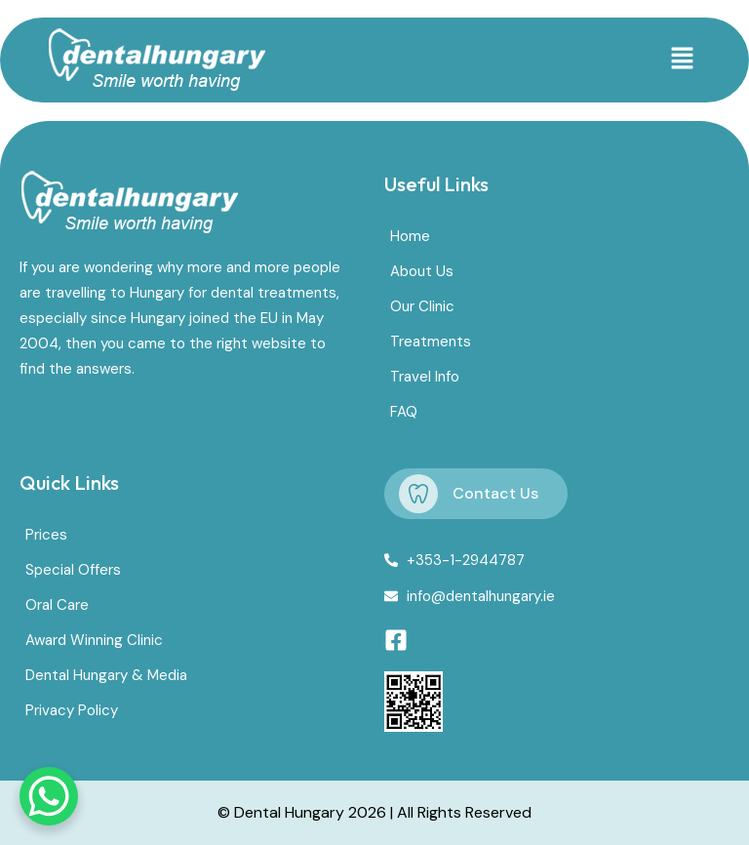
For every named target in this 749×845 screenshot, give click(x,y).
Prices (46, 534)
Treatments (430, 341)
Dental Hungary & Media (106, 675)
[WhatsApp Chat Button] (49, 796)
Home (410, 236)
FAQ (403, 412)
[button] (681, 59)
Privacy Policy (71, 710)
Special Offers (73, 570)
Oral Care (57, 605)
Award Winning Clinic (94, 640)
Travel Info (424, 376)
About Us (421, 271)
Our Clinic (422, 306)
